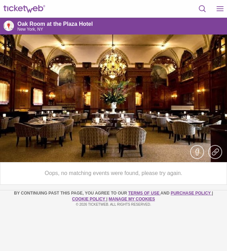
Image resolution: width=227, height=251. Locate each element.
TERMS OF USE (144, 193)
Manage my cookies (132, 199)
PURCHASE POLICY (191, 193)
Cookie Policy (89, 199)
